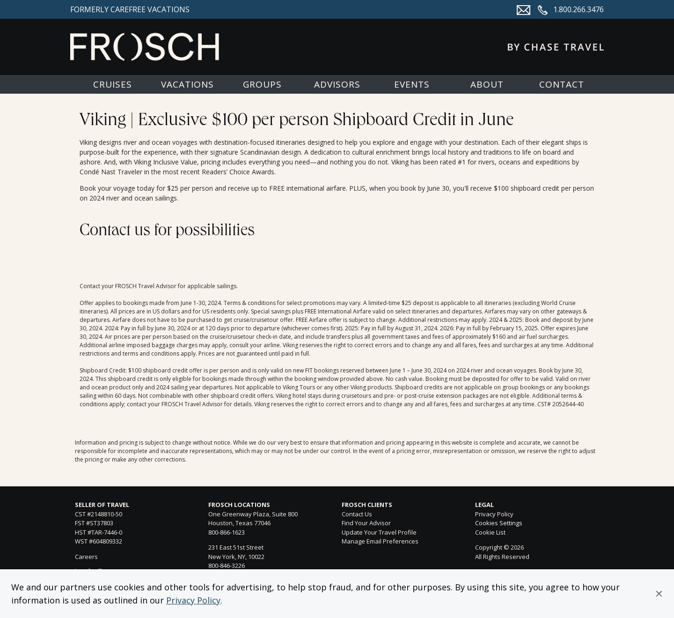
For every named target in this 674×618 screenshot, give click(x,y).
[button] (659, 593)
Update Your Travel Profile (379, 532)
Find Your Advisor (366, 523)
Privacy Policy (193, 600)
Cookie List (490, 532)
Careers (86, 556)
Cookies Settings (498, 523)
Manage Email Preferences (380, 541)
